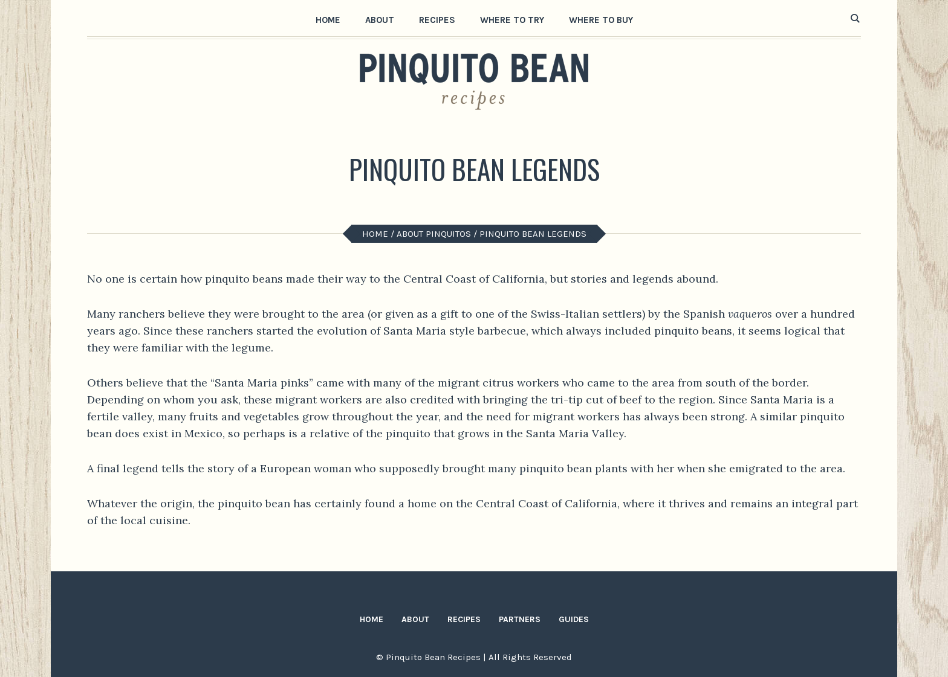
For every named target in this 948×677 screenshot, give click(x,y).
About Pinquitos (434, 233)
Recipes (464, 619)
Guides (574, 619)
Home (375, 233)
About (415, 619)
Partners (520, 619)
